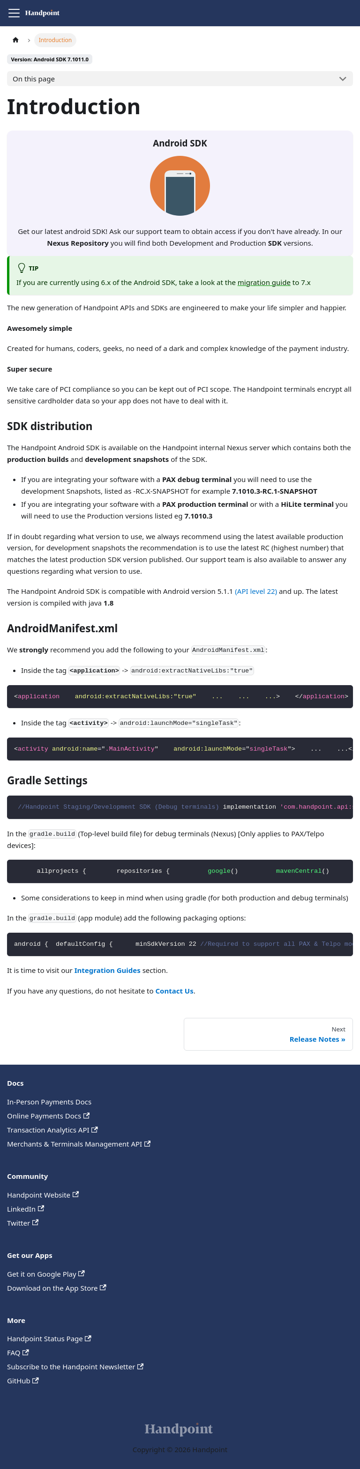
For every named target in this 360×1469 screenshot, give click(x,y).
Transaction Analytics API (52, 1129)
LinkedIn (25, 1208)
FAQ (18, 1352)
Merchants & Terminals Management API (78, 1143)
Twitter (22, 1223)
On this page (34, 78)
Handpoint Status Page (49, 1338)
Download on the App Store (56, 1288)
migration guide (264, 282)
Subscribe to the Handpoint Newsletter (75, 1366)
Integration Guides (108, 970)
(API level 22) (256, 591)
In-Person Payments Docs (49, 1101)
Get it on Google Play (46, 1274)
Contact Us (174, 990)
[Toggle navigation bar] (14, 13)
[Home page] (15, 40)
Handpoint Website (43, 1194)
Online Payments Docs (48, 1115)
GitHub (23, 1380)
